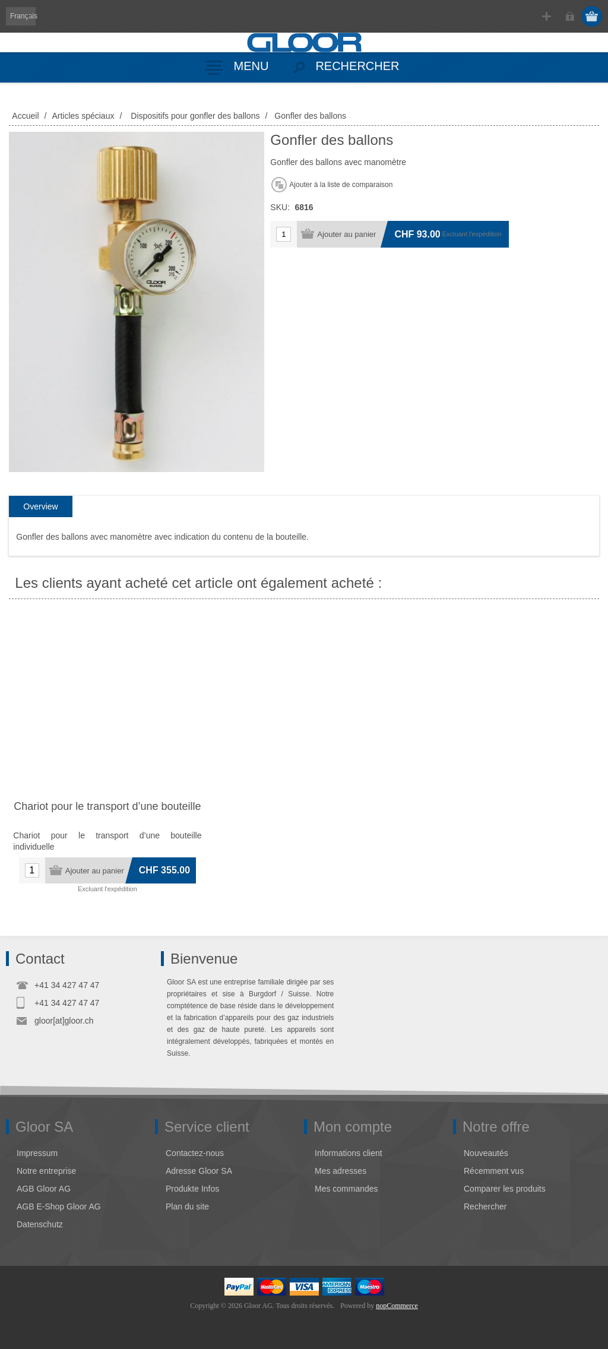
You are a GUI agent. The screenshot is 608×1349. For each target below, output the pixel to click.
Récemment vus (494, 1171)
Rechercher (485, 1206)
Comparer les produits (505, 1188)
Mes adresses (340, 1171)
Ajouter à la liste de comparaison (340, 184)
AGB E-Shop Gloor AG (59, 1206)
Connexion (569, 16)
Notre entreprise (46, 1171)
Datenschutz (40, 1224)
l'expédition (485, 234)
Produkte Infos (192, 1188)
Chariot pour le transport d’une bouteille (107, 806)
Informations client (348, 1153)
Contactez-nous (195, 1153)
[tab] (40, 507)
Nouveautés (486, 1153)
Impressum (37, 1153)
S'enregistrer (546, 16)
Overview (40, 506)
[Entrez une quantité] (283, 234)
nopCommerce (397, 1306)
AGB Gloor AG (44, 1188)
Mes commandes (346, 1188)
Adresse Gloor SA (199, 1171)
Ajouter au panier (346, 234)
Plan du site (187, 1206)
